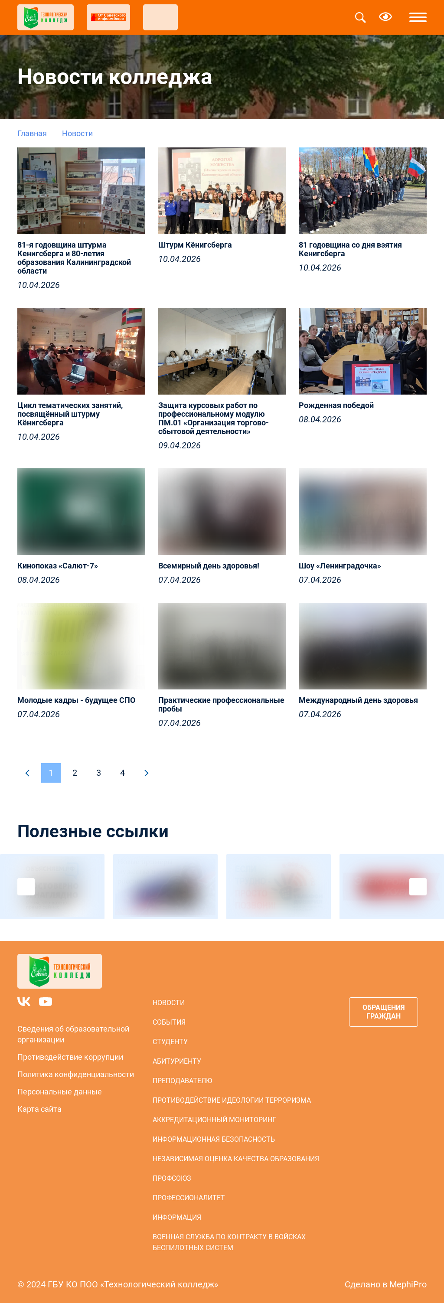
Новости (169, 1003)
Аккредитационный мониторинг (214, 1120)
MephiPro (408, 1284)
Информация (177, 1217)
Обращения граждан (383, 1011)
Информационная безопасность (214, 1139)
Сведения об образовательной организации (73, 1034)
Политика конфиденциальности (75, 1074)
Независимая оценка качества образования (236, 1159)
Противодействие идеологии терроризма (232, 1100)
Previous (26, 886)
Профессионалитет (189, 1198)
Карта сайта (39, 1109)
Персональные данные (59, 1091)
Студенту (170, 1042)
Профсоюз (172, 1178)
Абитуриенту (177, 1061)
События (169, 1022)
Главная (32, 133)
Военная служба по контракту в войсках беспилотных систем (229, 1242)
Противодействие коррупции (70, 1056)
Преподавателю (182, 1081)
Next (418, 886)
